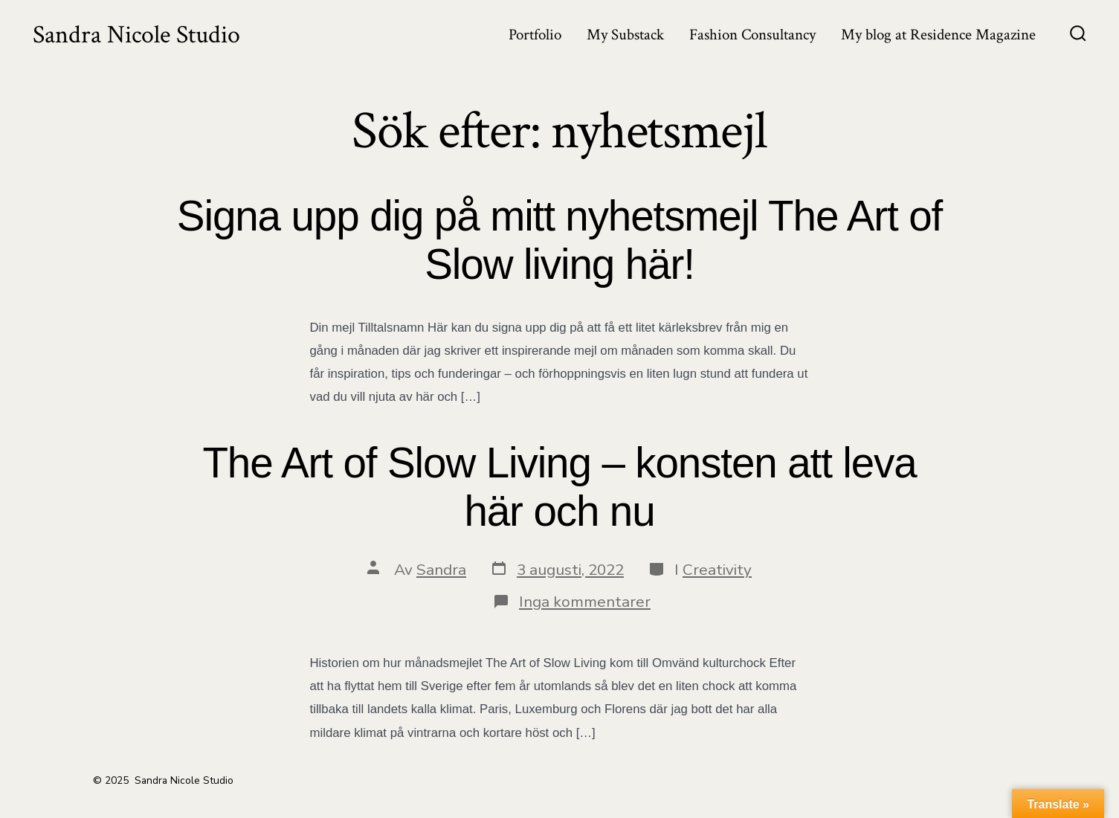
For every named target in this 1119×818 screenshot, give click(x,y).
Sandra (441, 569)
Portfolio (535, 35)
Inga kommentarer (585, 601)
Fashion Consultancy (752, 35)
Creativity (717, 569)
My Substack (625, 35)
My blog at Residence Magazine (938, 35)
